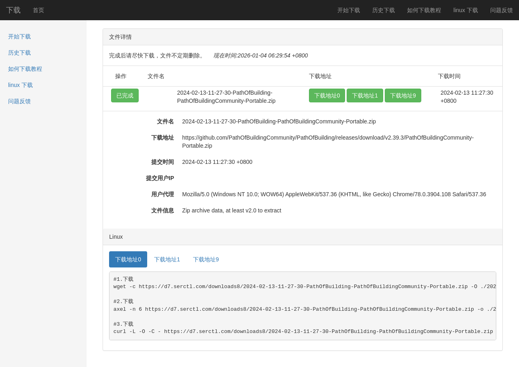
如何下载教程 (424, 10)
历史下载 (383, 10)
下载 (13, 10)
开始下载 (348, 10)
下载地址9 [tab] (206, 259)
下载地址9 (403, 95)
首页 (38, 10)
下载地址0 (327, 95)
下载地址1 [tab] (167, 259)
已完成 (124, 95)
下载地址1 (365, 95)
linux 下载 (465, 10)
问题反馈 (501, 10)
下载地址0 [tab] (128, 259)
